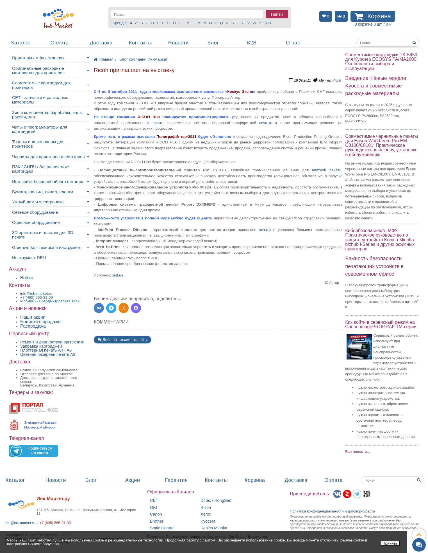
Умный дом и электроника (38, 201)
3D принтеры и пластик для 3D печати (42, 234)
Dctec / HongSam (217, 500)
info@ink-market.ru (19, 523)
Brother (156, 521)
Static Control (162, 528)
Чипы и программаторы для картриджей (39, 129)
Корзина (255, 480)
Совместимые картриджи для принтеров (41, 85)
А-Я (268, 23)
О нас (293, 43)
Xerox (206, 514)
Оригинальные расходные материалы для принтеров (38, 70)
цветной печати (326, 170)
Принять (390, 543)
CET (154, 500)
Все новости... (357, 451)
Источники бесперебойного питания (47, 181)
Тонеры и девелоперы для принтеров (38, 144)
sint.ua (117, 275)
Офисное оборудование (36, 222)
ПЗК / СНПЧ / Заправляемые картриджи (40, 169)
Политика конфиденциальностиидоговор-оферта (332, 511)
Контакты (140, 43)
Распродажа (33, 326)
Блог (213, 43)
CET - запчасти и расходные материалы (40, 99)
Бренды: (120, 23)
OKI (153, 507)
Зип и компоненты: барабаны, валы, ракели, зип (48, 114)
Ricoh (337, 80)
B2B (252, 43)
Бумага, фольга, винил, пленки (42, 191)
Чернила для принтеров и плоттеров (48, 156)
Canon (156, 514)
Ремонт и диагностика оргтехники (52, 342)
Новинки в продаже (40, 321)
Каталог (21, 43)
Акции (132, 480)
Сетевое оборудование (35, 212)
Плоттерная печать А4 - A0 (46, 350)
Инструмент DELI (29, 257)
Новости (178, 43)
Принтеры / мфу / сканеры (38, 57)
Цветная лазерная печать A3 (47, 354)
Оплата (60, 43)
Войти (26, 277)
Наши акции (32, 317)
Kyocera (208, 521)
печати (157, 123)
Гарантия (176, 480)
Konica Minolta (214, 528)
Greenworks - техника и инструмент (47, 247)
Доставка (101, 43)
